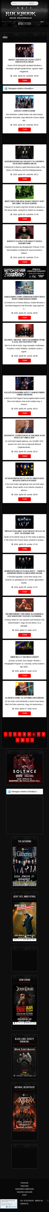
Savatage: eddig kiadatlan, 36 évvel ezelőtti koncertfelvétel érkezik (24, 60)
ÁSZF (24, 1195)
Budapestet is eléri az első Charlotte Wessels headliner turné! (24, 242)
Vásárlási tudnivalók (24, 1192)
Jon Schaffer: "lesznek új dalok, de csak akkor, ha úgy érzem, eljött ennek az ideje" (24, 436)
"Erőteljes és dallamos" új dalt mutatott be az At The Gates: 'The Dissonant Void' (24, 532)
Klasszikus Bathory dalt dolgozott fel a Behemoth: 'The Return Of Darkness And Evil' (24, 162)
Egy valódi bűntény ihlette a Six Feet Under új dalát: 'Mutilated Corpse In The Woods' (24, 479)
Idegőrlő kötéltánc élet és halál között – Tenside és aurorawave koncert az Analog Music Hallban (24, 572)
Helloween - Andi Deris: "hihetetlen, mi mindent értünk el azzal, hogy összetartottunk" (24, 340)
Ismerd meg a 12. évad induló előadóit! (24, 657)
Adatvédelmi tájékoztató (24, 1189)
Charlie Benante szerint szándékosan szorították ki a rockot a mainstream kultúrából (24, 297)
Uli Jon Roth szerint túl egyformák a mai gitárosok (24, 697)
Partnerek (24, 1183)
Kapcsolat (24, 1186)
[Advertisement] (24, 138)
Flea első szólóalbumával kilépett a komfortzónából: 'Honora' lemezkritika (24, 393)
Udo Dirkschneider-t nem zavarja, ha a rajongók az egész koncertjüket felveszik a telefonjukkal (24, 615)
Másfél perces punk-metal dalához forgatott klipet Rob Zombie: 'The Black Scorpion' (24, 202)
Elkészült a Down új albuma (24, 110)
